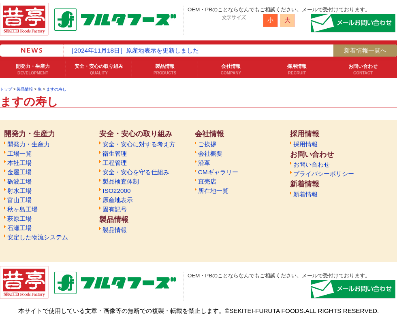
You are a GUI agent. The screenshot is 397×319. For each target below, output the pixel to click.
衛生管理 (114, 153)
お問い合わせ (363, 69)
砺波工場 (19, 181)
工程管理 (114, 162)
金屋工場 (19, 172)
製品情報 (165, 69)
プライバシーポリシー (323, 173)
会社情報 (231, 69)
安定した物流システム (37, 237)
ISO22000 (116, 190)
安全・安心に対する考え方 (138, 144)
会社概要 (210, 153)
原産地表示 (117, 199)
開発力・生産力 (33, 69)
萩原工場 (19, 218)
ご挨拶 (207, 144)
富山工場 (19, 199)
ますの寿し (56, 89)
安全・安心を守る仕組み (135, 172)
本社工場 (19, 162)
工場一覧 (19, 153)
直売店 (207, 181)
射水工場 (19, 190)
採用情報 (297, 69)
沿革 (204, 162)
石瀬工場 (19, 227)
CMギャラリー (218, 172)
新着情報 (305, 194)
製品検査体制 (120, 181)
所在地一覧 (213, 190)
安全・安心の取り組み (99, 69)
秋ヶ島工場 (22, 209)
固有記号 (114, 209)
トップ (6, 89)
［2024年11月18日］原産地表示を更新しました (133, 50)
